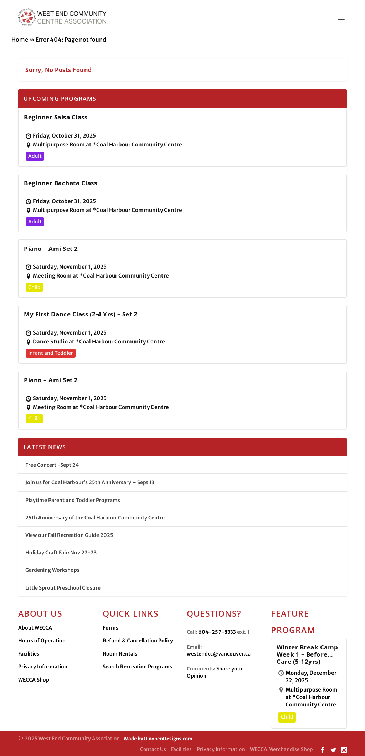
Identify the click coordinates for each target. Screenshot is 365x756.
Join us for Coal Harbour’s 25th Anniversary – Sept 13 (89, 482)
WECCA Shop (33, 680)
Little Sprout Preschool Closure (63, 588)
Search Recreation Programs (137, 666)
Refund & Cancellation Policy (138, 640)
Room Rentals (120, 654)
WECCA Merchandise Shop (281, 749)
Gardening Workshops (52, 570)
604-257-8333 (217, 632)
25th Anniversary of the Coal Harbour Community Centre (95, 517)
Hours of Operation (42, 640)
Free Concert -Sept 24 (52, 465)
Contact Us (153, 749)
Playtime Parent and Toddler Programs (72, 500)
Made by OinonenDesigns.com (158, 739)
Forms (110, 628)
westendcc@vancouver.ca (219, 654)
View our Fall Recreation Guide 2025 (69, 535)
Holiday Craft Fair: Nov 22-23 (61, 552)
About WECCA (35, 628)
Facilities (28, 654)
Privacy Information (42, 666)
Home (19, 39)
